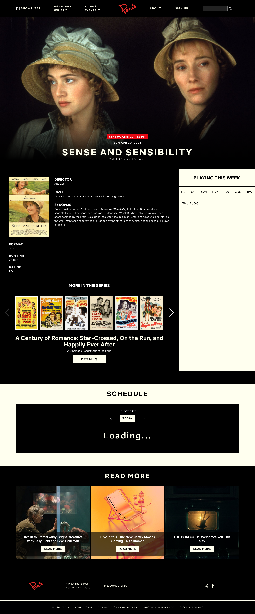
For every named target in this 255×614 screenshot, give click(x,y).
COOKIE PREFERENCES (191, 607)
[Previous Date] (110, 418)
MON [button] (215, 191)
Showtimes (28, 8)
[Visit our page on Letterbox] (226, 586)
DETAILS (89, 359)
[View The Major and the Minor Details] (151, 313)
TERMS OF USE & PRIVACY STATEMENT (118, 607)
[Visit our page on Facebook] (213, 586)
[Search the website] (215, 8)
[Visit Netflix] (235, 587)
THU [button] (249, 191)
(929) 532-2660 (117, 585)
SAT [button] (193, 191)
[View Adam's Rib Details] (76, 313)
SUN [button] (204, 191)
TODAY (127, 418)
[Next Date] (144, 418)
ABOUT (155, 8)
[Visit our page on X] (206, 586)
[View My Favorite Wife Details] (51, 313)
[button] (7, 313)
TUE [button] (226, 191)
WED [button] (238, 191)
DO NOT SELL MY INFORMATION (159, 607)
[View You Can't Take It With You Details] (26, 313)
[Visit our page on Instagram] (219, 586)
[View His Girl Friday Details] (101, 313)
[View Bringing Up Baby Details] (126, 313)
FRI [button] (183, 191)
